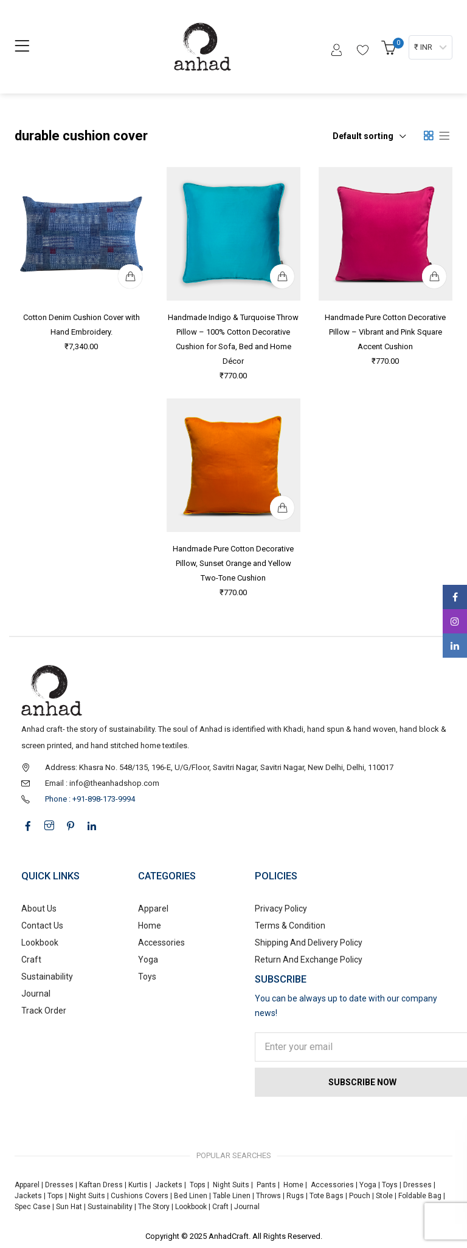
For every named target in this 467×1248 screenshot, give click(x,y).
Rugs (295, 1196)
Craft (31, 959)
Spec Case (32, 1206)
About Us (39, 908)
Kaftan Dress (101, 1185)
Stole (384, 1196)
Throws (268, 1196)
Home (149, 925)
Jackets (168, 1185)
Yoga (148, 959)
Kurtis (138, 1185)
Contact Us (42, 925)
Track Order (43, 1010)
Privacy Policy (281, 908)
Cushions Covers (139, 1196)
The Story (153, 1206)
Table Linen (232, 1196)
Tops (198, 1185)
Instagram (455, 621)
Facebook (455, 597)
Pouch (359, 1196)
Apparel (153, 908)
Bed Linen (190, 1196)
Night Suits (231, 1185)
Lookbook (39, 942)
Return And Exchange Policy (308, 959)
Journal (35, 993)
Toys (147, 976)
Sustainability (47, 976)
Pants (266, 1185)
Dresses (59, 1185)
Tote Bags (327, 1196)
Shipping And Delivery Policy (308, 942)
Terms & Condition (290, 925)
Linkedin (455, 645)
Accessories (161, 942)
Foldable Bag (419, 1196)
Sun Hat (69, 1206)
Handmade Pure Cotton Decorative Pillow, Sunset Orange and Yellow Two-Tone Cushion (234, 562)
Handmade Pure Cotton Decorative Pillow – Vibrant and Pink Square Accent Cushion (386, 330)
